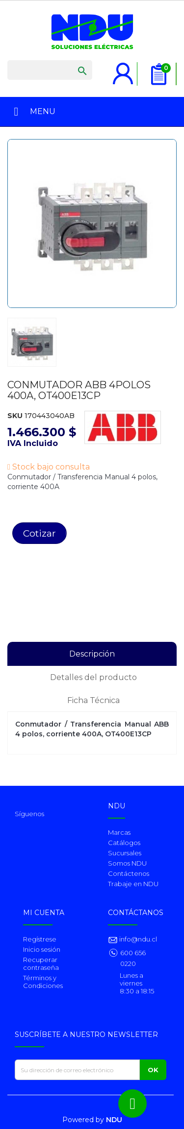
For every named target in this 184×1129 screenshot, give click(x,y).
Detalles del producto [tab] (93, 677)
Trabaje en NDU (133, 884)
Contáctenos (128, 873)
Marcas (119, 832)
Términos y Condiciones (43, 981)
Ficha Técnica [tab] (93, 700)
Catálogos (124, 843)
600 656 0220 (133, 958)
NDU (114, 1119)
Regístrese (39, 939)
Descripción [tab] (92, 654)
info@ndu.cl (137, 939)
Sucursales (124, 853)
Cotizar (39, 533)
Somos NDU (127, 863)
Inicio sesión (41, 949)
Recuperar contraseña (41, 963)
